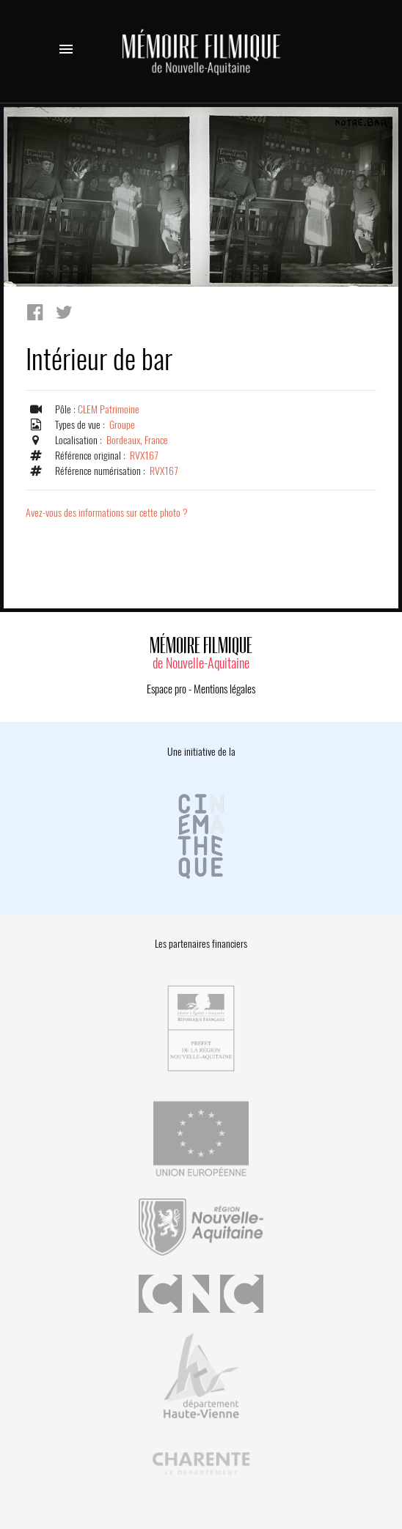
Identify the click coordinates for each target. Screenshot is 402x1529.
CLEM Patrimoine (108, 409)
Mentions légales (224, 689)
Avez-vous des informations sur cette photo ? (107, 513)
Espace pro (166, 689)
